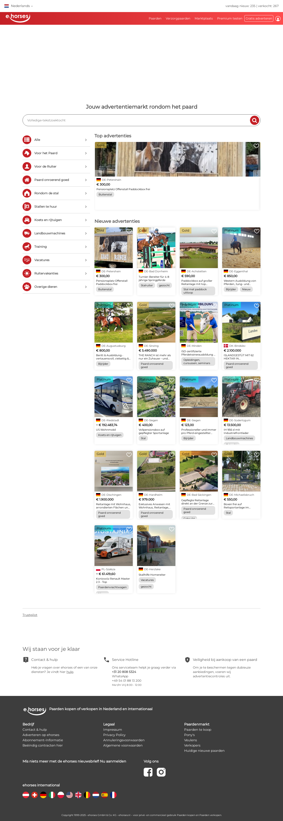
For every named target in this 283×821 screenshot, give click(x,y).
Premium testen (229, 18)
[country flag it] (52, 795)
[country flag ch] (34, 795)
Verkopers (192, 745)
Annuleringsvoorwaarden (124, 740)
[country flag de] (43, 795)
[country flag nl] (96, 795)
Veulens (190, 740)
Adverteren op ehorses (41, 735)
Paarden (155, 18)
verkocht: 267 (268, 6)
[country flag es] (104, 795)
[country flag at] (26, 795)
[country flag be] (87, 795)
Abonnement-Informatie (43, 740)
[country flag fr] (113, 795)
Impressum (112, 729)
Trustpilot (30, 615)
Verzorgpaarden (178, 18)
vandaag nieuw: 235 (240, 6)
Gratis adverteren (259, 18)
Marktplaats (204, 18)
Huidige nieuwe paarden (204, 750)
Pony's (189, 735)
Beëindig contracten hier (43, 745)
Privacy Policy (114, 735)
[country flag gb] (78, 795)
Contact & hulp (35, 729)
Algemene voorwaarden (123, 745)
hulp (69, 672)
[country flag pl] (61, 795)
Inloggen (278, 18)
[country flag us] (69, 795)
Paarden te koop (197, 729)
